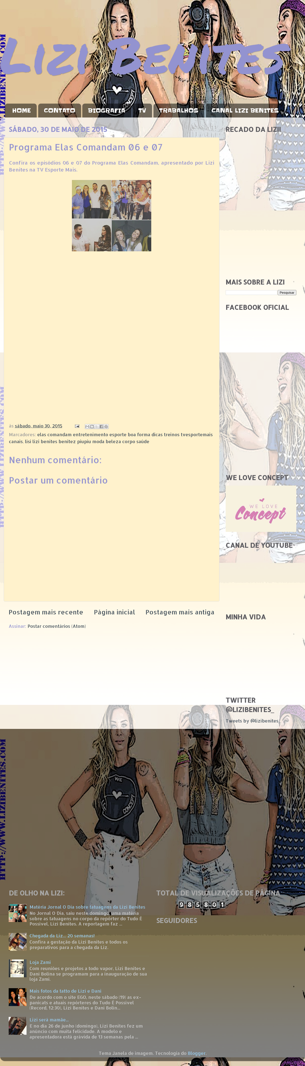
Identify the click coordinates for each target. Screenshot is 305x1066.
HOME (21, 111)
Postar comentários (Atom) (57, 626)
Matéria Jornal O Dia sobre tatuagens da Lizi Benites (87, 907)
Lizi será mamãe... (49, 1019)
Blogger (197, 1053)
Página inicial (114, 612)
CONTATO (59, 111)
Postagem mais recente (46, 612)
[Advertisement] (261, 239)
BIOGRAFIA (106, 111)
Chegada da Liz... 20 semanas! (62, 935)
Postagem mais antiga (180, 612)
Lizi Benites (142, 54)
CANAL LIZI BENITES (245, 111)
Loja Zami (40, 962)
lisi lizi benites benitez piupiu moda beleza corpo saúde (87, 441)
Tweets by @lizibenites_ (253, 720)
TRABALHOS (178, 111)
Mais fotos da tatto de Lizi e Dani (65, 991)
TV (142, 111)
